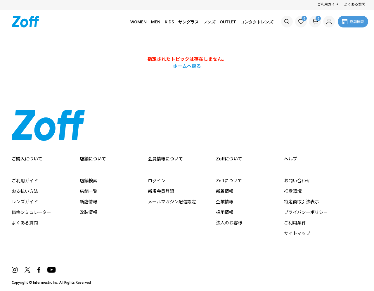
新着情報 (224, 191)
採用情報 (224, 212)
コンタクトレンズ (256, 22)
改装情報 (88, 212)
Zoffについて (229, 180)
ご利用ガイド (327, 3)
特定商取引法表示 (301, 201)
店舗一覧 (88, 191)
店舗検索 (88, 180)
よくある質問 (354, 3)
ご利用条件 (295, 222)
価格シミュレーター (31, 212)
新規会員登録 (161, 191)
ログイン (156, 180)
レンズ (206, 22)
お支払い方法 (25, 191)
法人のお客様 (229, 222)
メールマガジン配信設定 (172, 201)
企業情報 (224, 201)
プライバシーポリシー (306, 212)
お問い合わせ (297, 180)
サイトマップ (297, 233)
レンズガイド (25, 201)
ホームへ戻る (187, 65)
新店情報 (88, 201)
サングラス (184, 22)
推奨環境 (293, 191)
